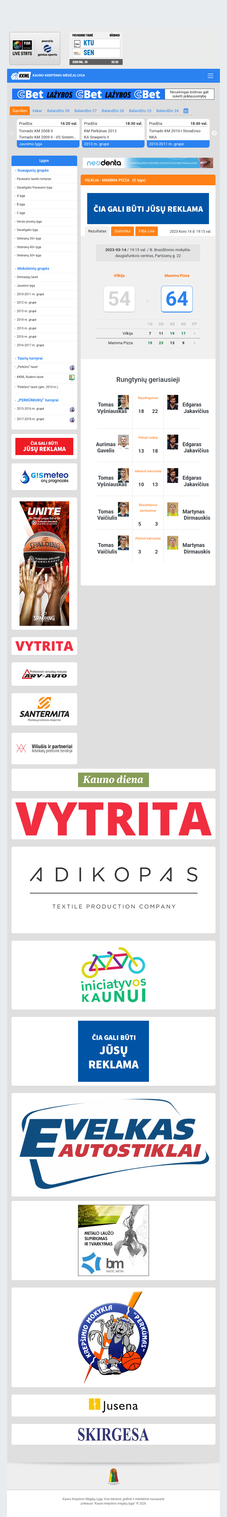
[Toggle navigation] (210, 76)
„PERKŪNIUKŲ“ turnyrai (38, 400)
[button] (44, 179)
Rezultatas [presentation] (97, 231)
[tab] (97, 231)
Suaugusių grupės (33, 170)
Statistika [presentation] (122, 231)
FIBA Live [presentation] (147, 231)
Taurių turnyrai (30, 358)
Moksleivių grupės (33, 268)
